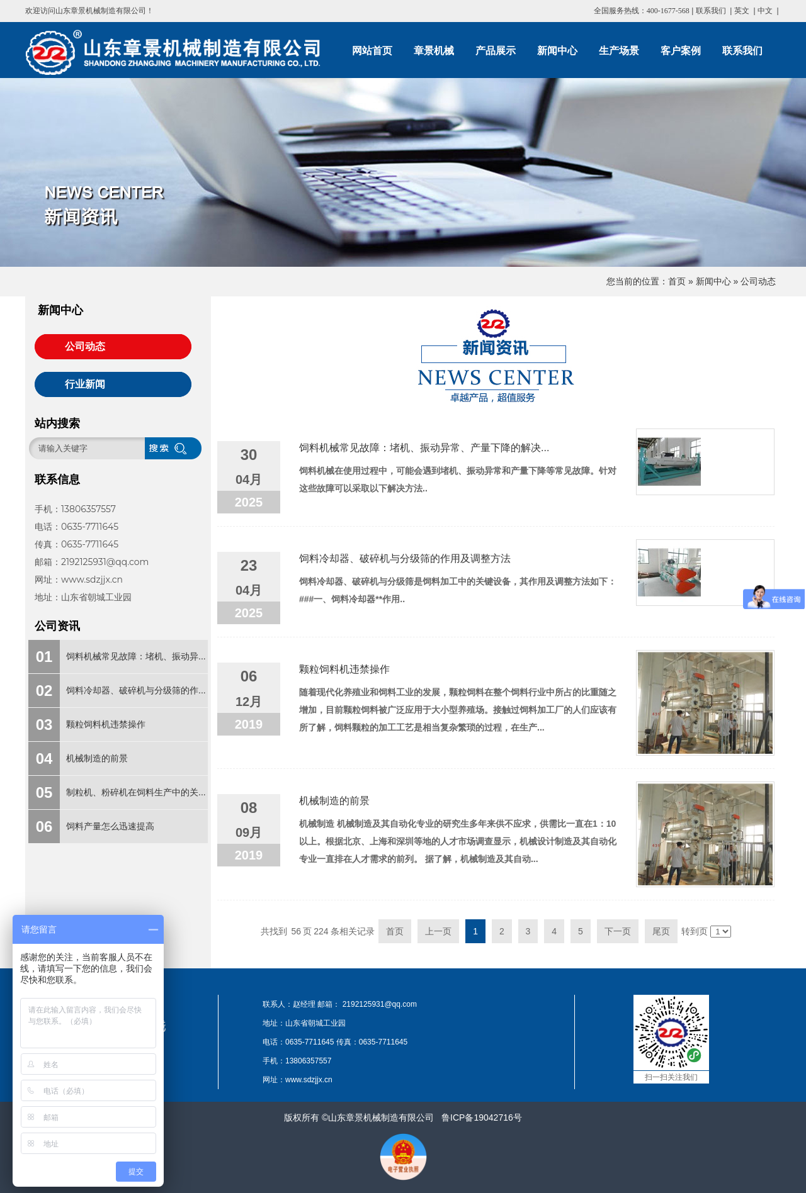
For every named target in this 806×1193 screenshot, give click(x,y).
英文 (741, 10)
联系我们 (711, 10)
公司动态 (758, 281)
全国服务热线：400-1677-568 (642, 10)
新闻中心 (713, 281)
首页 (677, 281)
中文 (765, 10)
